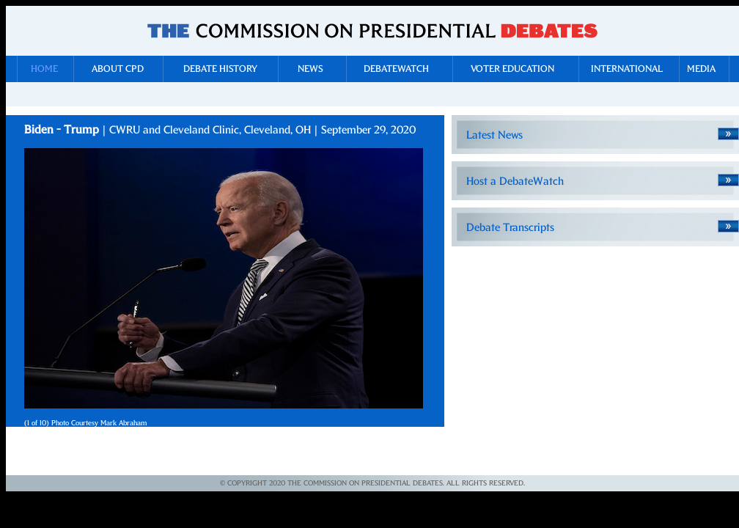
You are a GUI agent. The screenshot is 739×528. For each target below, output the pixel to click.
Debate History (220, 69)
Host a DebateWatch (515, 181)
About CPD (118, 69)
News (310, 69)
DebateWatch (396, 69)
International (627, 69)
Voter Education (512, 69)
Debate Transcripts (510, 227)
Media (701, 69)
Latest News (494, 135)
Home (44, 69)
